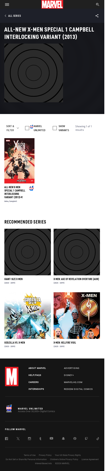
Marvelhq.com (73, 382)
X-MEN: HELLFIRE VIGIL (65, 342)
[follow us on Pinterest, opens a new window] (74, 438)
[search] (97, 5)
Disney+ (69, 375)
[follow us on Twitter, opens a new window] (18, 439)
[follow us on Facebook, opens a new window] (6, 439)
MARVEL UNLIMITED (39, 128)
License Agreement (90, 459)
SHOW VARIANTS (64, 128)
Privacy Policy (45, 455)
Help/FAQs (34, 375)
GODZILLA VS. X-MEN (14, 342)
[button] (6, 4)
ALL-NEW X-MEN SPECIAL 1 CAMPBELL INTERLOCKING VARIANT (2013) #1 (14, 192)
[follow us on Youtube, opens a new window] (51, 438)
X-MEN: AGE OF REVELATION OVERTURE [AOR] (76, 279)
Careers (33, 382)
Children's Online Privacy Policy (64, 459)
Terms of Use (30, 455)
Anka (6, 201)
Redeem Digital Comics (78, 389)
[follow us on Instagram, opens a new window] (29, 439)
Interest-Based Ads (43, 463)
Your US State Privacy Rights (68, 455)
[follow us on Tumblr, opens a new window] (40, 439)
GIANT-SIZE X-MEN (13, 279)
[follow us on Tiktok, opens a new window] (97, 439)
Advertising (71, 368)
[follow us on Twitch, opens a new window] (86, 439)
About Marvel (37, 368)
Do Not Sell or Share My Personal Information (26, 459)
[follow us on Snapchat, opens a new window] (63, 439)
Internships (36, 389)
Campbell (13, 201)
